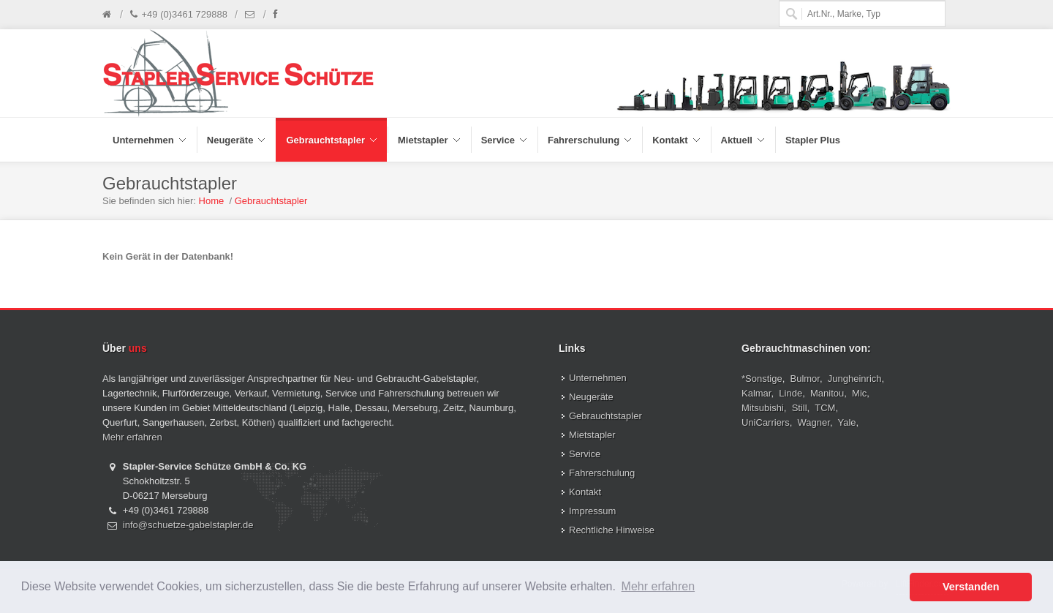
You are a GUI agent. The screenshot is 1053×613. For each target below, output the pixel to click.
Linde (790, 393)
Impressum (592, 510)
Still (799, 407)
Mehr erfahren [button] (658, 586)
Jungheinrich (855, 378)
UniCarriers (765, 422)
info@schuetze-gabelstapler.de (188, 524)
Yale (847, 422)
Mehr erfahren (132, 437)
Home (211, 200)
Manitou (827, 393)
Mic (859, 393)
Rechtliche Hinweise (611, 529)
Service (584, 453)
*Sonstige (761, 378)
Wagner (814, 422)
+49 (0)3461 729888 (178, 14)
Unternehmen (598, 377)
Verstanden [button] (971, 587)
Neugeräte (591, 396)
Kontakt (585, 491)
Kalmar (756, 393)
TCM (825, 407)
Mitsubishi (762, 407)
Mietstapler (592, 434)
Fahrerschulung (602, 472)
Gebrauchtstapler (271, 200)
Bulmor (805, 378)
